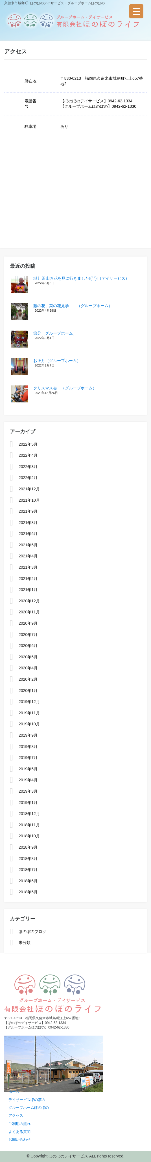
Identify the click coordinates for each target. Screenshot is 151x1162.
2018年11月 (29, 825)
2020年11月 (29, 612)
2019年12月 (29, 701)
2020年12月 (29, 601)
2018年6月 (28, 881)
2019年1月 (28, 802)
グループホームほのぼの (28, 1107)
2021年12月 (29, 489)
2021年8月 (28, 522)
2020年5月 (28, 657)
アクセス (15, 1115)
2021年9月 (28, 511)
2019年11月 (29, 713)
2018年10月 (29, 836)
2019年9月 (28, 735)
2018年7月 (28, 869)
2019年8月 (28, 746)
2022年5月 (28, 444)
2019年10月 (29, 724)
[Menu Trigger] (136, 11)
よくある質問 (19, 1131)
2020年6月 (28, 645)
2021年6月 (28, 533)
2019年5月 (28, 769)
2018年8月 (28, 858)
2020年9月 (28, 623)
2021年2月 (28, 578)
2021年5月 (28, 545)
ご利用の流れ (19, 1124)
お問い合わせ (19, 1139)
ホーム (13, 1092)
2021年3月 (28, 567)
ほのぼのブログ (32, 931)
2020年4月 (28, 668)
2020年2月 (28, 679)
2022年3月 (28, 466)
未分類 (24, 942)
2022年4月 (28, 455)
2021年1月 (28, 589)
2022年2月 (28, 477)
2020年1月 (28, 690)
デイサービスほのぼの (26, 1100)
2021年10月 (29, 500)
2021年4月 (28, 556)
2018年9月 (28, 847)
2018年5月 (28, 892)
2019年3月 (28, 791)
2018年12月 (29, 813)
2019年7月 (28, 757)
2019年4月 (28, 780)
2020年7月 (28, 634)
